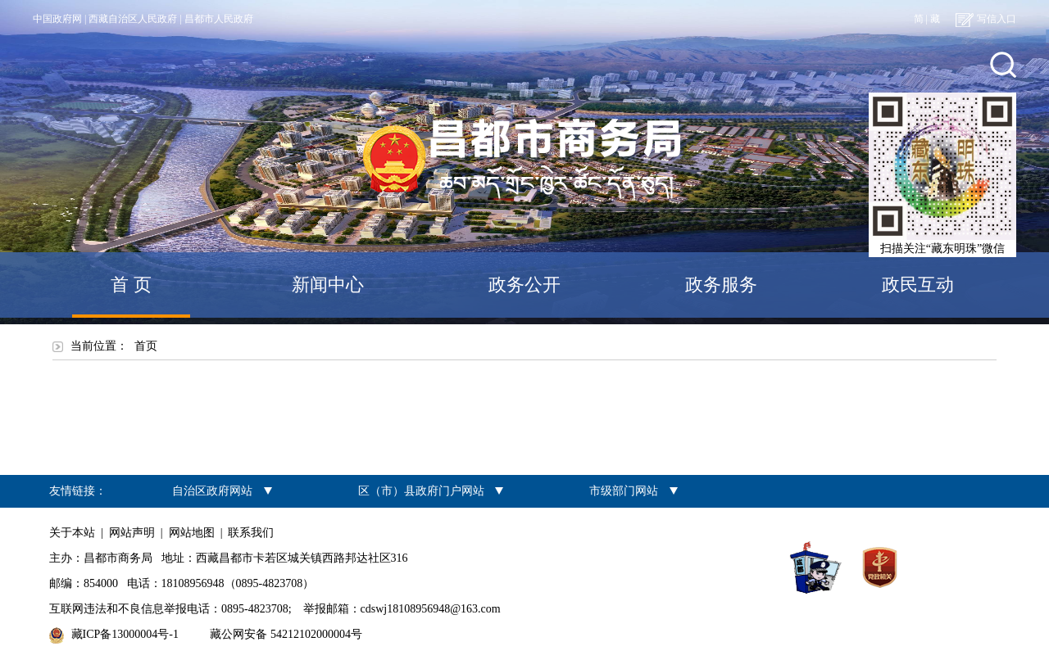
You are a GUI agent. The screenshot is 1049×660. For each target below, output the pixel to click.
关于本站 (72, 533)
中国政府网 (57, 19)
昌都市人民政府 (218, 19)
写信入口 (986, 19)
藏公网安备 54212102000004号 (286, 634)
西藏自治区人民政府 (133, 19)
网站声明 (132, 533)
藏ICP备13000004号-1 (125, 634)
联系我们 (251, 533)
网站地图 (192, 533)
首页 (145, 346)
